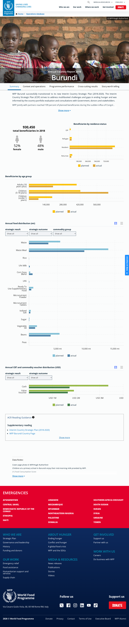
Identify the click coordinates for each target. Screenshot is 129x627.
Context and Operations (34, 86)
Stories (51, 571)
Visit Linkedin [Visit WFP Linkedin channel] (82, 605)
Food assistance (10, 567)
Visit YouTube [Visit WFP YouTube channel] (89, 605)
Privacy (60, 618)
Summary (14, 86)
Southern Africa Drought (108, 500)
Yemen (97, 522)
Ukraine (98, 517)
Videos (51, 575)
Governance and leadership (16, 542)
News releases (55, 563)
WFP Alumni (120, 618)
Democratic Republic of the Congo (18, 510)
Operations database (35, 14)
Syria (96, 513)
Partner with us (100, 542)
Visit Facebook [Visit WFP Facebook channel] (68, 605)
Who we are (64, 7)
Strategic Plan (9, 538)
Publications (54, 567)
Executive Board (103, 618)
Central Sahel (11, 504)
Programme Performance (62, 86)
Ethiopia (8, 515)
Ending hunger (55, 538)
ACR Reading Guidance (20, 417)
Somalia (53, 522)
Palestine (53, 517)
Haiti (6, 520)
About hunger (59, 534)
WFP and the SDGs (57, 550)
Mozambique (55, 504)
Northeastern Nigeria (61, 513)
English (119, 2)
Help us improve (127, 265)
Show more (64, 110)
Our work (77, 7)
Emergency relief (11, 563)
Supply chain (9, 577)
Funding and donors (12, 550)
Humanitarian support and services (15, 572)
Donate (121, 7)
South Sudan (100, 504)
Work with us (104, 551)
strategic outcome (38, 229)
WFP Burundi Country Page (22, 433)
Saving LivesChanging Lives (23, 5)
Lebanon (53, 500)
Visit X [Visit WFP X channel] (61, 605)
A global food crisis (57, 546)
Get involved (108, 7)
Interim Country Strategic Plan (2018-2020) (29, 430)
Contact (71, 618)
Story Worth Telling (110, 86)
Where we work (92, 7)
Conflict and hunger (57, 542)
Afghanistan (10, 500)
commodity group (62, 229)
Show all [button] (17, 233)
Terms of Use (85, 618)
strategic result (13, 229)
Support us (98, 538)
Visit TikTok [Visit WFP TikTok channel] (96, 605)
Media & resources (102, 2)
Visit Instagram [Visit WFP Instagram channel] (75, 605)
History (6, 546)
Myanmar (53, 509)
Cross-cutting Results (88, 86)
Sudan (97, 509)
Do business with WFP (103, 559)
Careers (97, 555)
